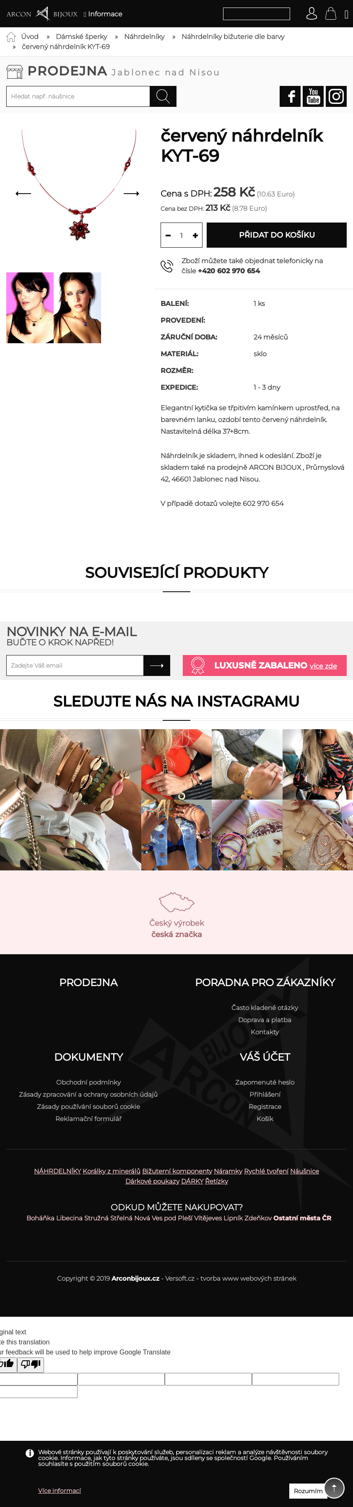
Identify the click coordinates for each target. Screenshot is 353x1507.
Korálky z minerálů (111, 1171)
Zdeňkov (258, 1218)
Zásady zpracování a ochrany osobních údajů (88, 1094)
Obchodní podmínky (88, 1082)
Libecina (69, 1218)
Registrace (265, 1107)
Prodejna (124, 71)
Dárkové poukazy (152, 1181)
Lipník (233, 1218)
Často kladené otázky (264, 1008)
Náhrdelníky (144, 37)
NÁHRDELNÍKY (57, 1171)
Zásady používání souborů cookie (88, 1107)
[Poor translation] (30, 1365)
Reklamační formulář (88, 1119)
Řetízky (216, 1181)
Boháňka (40, 1218)
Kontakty (265, 1032)
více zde (323, 666)
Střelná (121, 1218)
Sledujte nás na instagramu (176, 701)
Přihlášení (264, 1094)
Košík (265, 1119)
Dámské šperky (81, 37)
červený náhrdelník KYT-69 (66, 47)
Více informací (59, 1491)
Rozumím (308, 1491)
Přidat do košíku (277, 235)
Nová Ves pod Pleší (163, 1218)
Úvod (30, 37)
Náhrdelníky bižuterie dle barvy (233, 37)
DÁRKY (192, 1181)
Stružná (96, 1218)
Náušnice (304, 1171)
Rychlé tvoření (266, 1171)
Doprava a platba (264, 1020)
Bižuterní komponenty (177, 1171)
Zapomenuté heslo (264, 1082)
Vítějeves (208, 1218)
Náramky (228, 1171)
